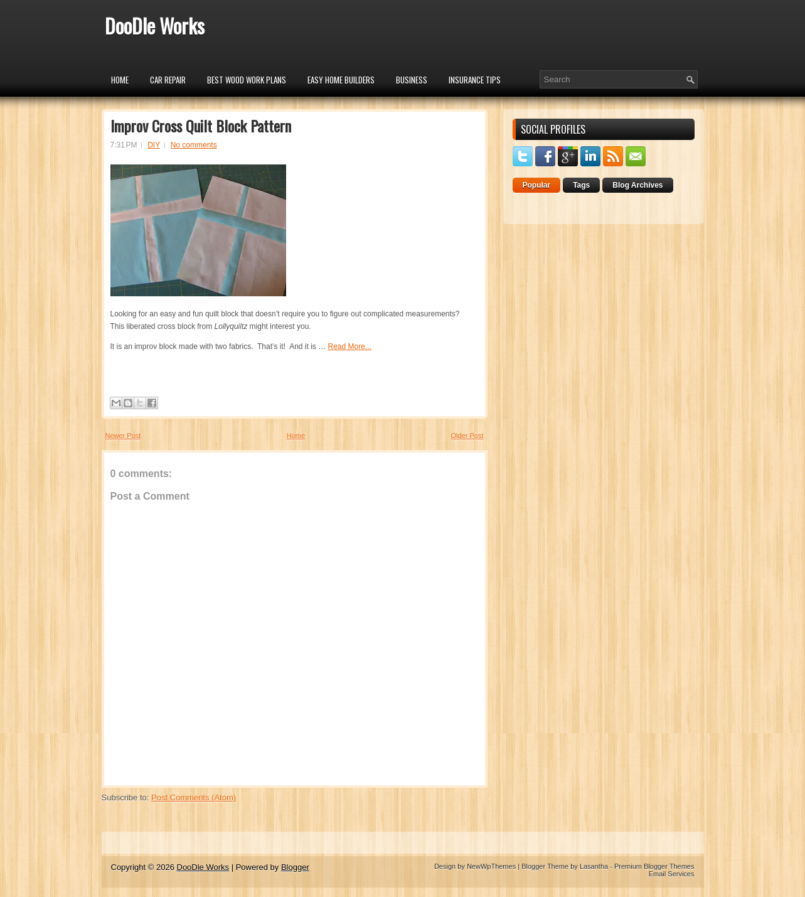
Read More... (349, 346)
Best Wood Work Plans (246, 79)
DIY (153, 145)
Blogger (295, 867)
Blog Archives (637, 185)
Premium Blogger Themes (654, 866)
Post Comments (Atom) (193, 797)
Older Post (467, 435)
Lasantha (594, 866)
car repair (168, 79)
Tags (581, 185)
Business (411, 79)
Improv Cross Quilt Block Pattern (200, 125)
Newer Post (123, 435)
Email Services (672, 874)
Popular (537, 185)
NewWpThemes (491, 866)
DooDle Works (155, 25)
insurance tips (475, 79)
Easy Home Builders (341, 79)
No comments (194, 145)
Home (120, 79)
